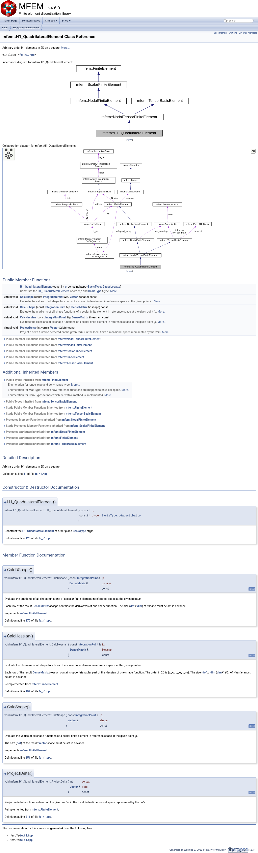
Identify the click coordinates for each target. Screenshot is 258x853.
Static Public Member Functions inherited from (47, 407)
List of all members (248, 33)
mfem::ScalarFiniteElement (75, 351)
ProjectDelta (28, 327)
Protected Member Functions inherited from (49, 419)
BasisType (94, 291)
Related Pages (31, 20)
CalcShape (27, 296)
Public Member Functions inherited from (51, 339)
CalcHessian (28, 317)
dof (132, 606)
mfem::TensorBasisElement (75, 363)
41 (25, 473)
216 (28, 816)
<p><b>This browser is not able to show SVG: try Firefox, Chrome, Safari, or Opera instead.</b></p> (129, 100)
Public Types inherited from (35, 379)
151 (28, 757)
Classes (51, 21)
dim (139, 606)
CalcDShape (27, 307)
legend (129, 139)
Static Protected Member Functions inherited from (54, 425)
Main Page (10, 20)
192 (28, 691)
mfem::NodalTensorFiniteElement (79, 339)
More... (65, 47)
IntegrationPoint (53, 296)
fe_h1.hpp (27, 55)
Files (66, 21)
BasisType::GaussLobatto (104, 286)
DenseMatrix (79, 307)
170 (28, 620)
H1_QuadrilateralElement (26, 27)
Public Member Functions (225, 33)
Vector (74, 296)
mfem (5, 27)
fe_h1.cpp (45, 538)
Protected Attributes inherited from (44, 431)
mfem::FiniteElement (71, 357)
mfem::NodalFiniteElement (75, 345)
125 (28, 538)
